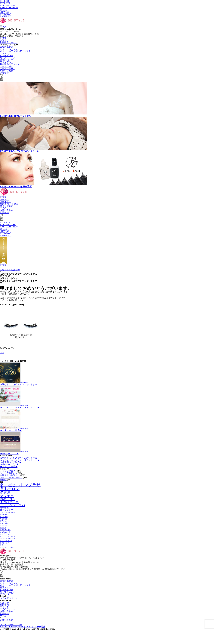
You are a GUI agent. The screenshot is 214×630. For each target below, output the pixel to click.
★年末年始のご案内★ (14, 429)
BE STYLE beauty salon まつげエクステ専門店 (22, 627)
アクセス (4, 607)
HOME (3, 38)
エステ (3, 53)
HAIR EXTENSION (9, 7)
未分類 (3, 479)
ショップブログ (7, 471)
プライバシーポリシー (11, 624)
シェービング (6, 55)
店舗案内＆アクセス (10, 64)
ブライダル (5, 62)
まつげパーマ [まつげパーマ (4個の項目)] (9, 502)
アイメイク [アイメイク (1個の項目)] (4, 525)
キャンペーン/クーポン (11, 477)
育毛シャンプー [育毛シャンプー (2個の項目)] (7, 510)
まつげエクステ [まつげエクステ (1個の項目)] (5, 534)
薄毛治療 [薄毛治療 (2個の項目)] (4, 508)
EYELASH (5, 3)
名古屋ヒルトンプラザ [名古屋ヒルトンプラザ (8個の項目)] (20, 485)
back (2, 352)
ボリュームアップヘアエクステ (15, 51)
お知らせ (4, 40)
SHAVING (5, 12)
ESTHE (3, 10)
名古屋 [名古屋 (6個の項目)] (5, 492)
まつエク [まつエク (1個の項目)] (3, 527)
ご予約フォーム (7, 68)
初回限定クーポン (8, 42)
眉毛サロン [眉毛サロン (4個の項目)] (7, 499)
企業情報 (4, 73)
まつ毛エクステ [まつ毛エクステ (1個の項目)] (5, 532)
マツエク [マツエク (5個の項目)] (7, 496)
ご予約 (3, 27)
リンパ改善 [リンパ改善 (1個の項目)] (4, 523)
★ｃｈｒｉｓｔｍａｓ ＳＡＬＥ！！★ (19, 406)
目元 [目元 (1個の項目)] (1, 545)
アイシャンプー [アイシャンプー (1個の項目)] (5, 543)
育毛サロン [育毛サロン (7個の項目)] (10, 489)
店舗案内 (4, 605)
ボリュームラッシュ (10, 49)
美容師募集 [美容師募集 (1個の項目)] (4, 514)
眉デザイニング (7, 592)
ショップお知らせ (8, 473)
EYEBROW (5, 14)
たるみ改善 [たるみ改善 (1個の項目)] (4, 519)
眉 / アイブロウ (7, 58)
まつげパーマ (6, 60)
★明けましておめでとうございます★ (18, 383)
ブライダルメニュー (10, 598)
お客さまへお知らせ (10, 269)
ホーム (3, 616)
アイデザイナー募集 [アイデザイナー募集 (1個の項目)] (7, 547)
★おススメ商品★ (8, 466)
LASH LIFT (5, 16)
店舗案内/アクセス (9, 204)
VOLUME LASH (8, 5)
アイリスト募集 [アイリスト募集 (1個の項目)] (5, 530)
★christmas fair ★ (14, 452)
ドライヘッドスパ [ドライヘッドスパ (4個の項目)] (12, 505)
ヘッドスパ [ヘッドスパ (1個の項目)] (4, 517)
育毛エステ (5, 587)
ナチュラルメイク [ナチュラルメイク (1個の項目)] (6, 541)
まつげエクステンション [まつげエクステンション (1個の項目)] (8, 536)
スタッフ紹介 (6, 66)
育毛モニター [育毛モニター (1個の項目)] (4, 521)
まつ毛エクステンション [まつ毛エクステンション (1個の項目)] (8, 538)
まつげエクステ (7, 47)
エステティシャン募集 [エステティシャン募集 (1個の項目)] (7, 512)
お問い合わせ (6, 71)
